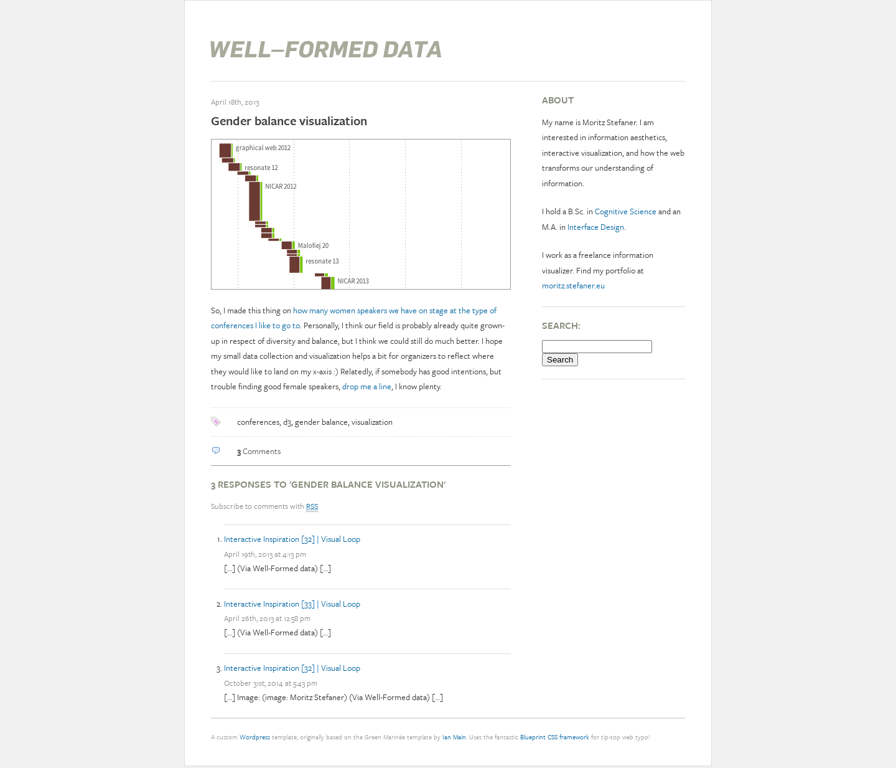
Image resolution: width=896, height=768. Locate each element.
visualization (372, 421)
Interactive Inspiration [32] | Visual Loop (292, 539)
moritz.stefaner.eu (573, 285)
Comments (259, 451)
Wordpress (255, 737)
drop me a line (366, 386)
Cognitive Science (625, 211)
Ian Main (454, 737)
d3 (287, 421)
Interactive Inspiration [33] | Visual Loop (292, 603)
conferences (258, 421)
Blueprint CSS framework (554, 737)
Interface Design (595, 226)
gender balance (321, 421)
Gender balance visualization (289, 120)
